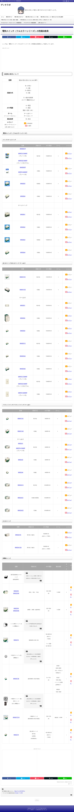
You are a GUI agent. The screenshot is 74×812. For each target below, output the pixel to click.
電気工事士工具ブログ (18, 16)
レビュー (70, 153)
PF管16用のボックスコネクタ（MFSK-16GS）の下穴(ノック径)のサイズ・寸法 (35, 19)
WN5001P (23, 149)
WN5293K (16, 593)
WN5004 (22, 196)
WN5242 (20, 459)
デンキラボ (6, 5)
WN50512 (23, 343)
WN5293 (16, 591)
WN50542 (23, 369)
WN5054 (22, 331)
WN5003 (22, 183)
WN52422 (20, 510)
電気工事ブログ (9, 16)
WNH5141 (21, 418)
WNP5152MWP (22, 393)
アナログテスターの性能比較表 (30, 22)
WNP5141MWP (20, 448)
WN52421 (20, 497)
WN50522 (23, 356)
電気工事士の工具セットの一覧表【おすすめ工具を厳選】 (52, 16)
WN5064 (22, 252)
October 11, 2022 (19, 793)
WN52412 (20, 485)
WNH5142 (21, 431)
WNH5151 (23, 277)
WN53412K (18, 547)
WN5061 (22, 214)
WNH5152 (23, 289)
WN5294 (16, 608)
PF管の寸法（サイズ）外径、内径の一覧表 (9, 19)
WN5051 (22, 305)
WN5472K (16, 678)
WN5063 (22, 240)
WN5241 (20, 443)
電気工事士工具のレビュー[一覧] (32, 16)
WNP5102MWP (22, 172)
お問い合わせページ (42, 22)
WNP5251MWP (22, 384)
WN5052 (22, 318)
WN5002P (23, 167)
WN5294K (16, 611)
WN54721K (16, 717)
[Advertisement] (37, 59)
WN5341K (18, 535)
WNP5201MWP (22, 160)
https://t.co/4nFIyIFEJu (19, 791)
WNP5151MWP (22, 376)
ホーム (2, 16)
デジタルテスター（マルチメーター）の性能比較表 (11, 22)
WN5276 (16, 640)
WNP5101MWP (22, 153)
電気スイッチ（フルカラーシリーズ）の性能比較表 (25, 31)
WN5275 (16, 735)
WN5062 (22, 227)
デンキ (70, 783)
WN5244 (20, 472)
